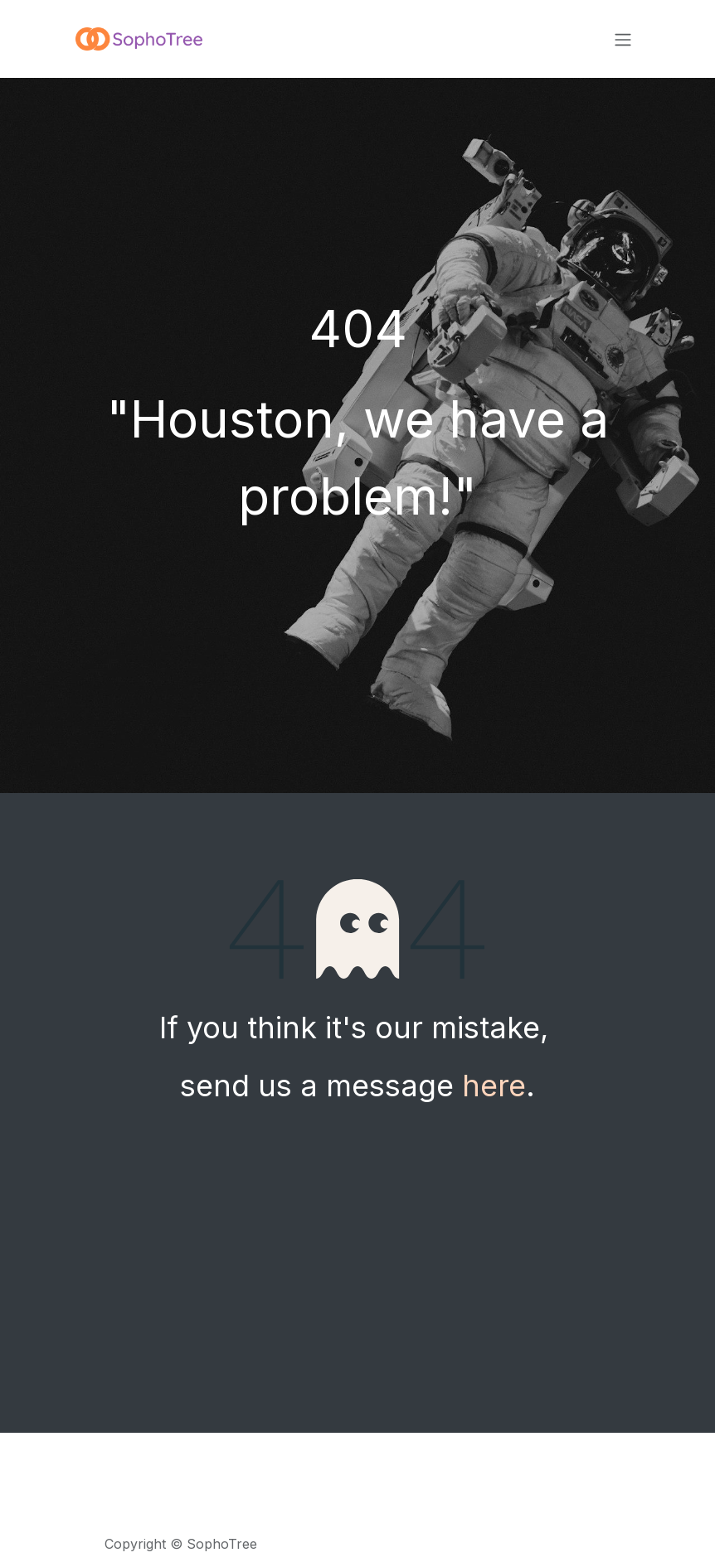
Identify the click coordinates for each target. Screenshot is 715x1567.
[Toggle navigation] (623, 39)
